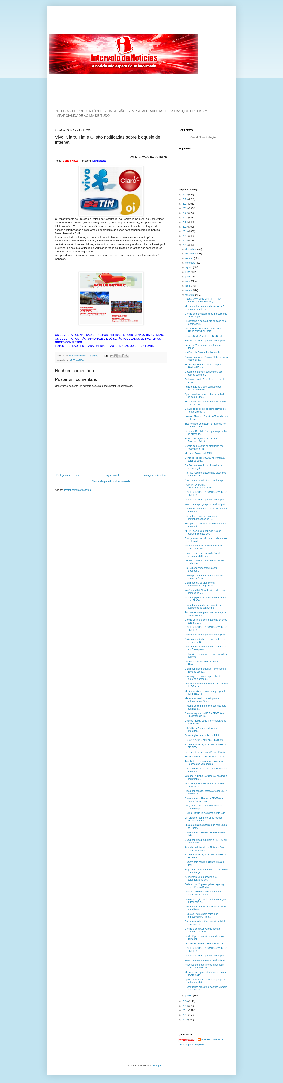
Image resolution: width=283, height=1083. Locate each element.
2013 (185, 1006)
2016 (185, 240)
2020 (185, 222)
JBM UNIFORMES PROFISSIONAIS (204, 943)
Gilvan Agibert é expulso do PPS (202, 735)
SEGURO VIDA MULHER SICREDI (203, 336)
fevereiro (190, 295)
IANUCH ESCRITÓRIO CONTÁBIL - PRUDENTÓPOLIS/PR (204, 330)
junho (188, 276)
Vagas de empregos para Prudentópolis (205, 504)
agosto (189, 267)
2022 (185, 213)
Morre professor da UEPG (198, 453)
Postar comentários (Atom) (78, 490)
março (189, 290)
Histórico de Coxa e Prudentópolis (202, 352)
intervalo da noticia (78, 355)
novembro (191, 253)
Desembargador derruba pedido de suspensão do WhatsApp (203, 606)
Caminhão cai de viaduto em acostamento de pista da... (200, 584)
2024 (185, 203)
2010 (185, 1019)
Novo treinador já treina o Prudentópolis (205, 480)
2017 (185, 236)
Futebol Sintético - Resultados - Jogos (205, 756)
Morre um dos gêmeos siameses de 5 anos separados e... (204, 307)
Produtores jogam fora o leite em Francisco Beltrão (202, 440)
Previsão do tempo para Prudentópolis (205, 340)
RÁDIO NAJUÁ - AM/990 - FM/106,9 (204, 740)
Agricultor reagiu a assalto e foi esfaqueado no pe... (201, 878)
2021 (185, 217)
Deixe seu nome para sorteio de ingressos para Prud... (201, 915)
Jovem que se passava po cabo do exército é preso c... (203, 677)
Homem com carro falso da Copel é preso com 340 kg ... (203, 554)
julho (188, 272)
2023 (185, 208)
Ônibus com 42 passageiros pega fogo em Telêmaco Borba (205, 886)
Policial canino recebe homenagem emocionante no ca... (203, 893)
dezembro (191, 249)
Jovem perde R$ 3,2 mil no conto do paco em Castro (204, 577)
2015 (185, 245)
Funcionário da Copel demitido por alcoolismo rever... (203, 388)
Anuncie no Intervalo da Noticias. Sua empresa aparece (204, 849)
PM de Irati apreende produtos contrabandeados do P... (201, 517)
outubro (189, 258)
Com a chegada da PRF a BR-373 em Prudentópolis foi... (205, 714)
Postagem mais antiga (154, 475)
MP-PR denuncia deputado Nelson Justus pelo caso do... (203, 532)
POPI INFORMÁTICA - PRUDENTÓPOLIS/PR (198, 486)
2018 (185, 231)
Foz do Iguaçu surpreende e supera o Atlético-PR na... (204, 366)
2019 (185, 226)
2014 (185, 1001)
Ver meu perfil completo (191, 1044)
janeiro (189, 995)
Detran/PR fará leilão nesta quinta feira (205, 813)
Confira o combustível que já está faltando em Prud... (202, 930)
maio (188, 281)
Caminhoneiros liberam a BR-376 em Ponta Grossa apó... (204, 799)
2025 (185, 199)
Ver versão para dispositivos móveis (111, 481)
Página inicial (112, 475)
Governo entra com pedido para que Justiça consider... (204, 373)
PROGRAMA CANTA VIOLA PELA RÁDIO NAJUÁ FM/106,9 (203, 300)
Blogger (157, 1065)
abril (187, 285)
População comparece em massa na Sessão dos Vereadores (204, 762)
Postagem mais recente (68, 475)
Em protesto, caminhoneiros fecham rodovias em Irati (203, 819)
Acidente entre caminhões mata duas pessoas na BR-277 (204, 966)
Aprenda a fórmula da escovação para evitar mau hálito (205, 981)
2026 (185, 194)
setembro (190, 262)
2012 (185, 1010)
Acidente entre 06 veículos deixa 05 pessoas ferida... (203, 547)
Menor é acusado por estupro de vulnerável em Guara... (202, 700)
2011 (185, 1015)
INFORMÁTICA (76, 360)
